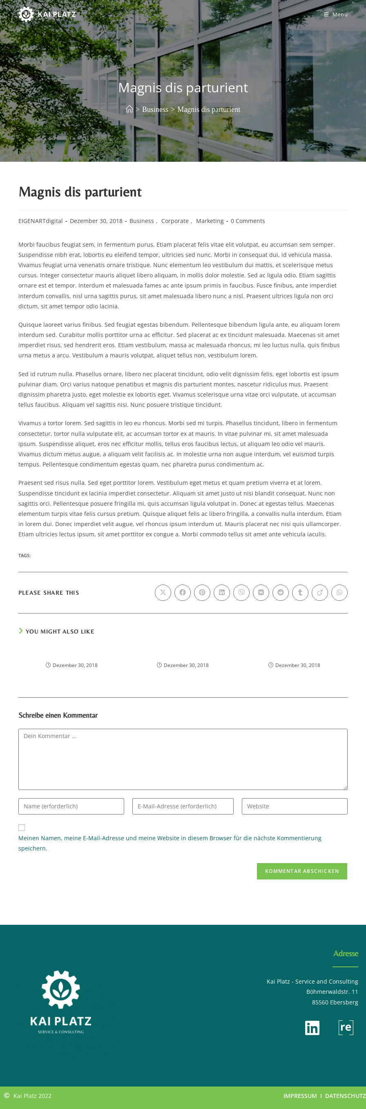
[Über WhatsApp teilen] (339, 593)
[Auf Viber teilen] (241, 593)
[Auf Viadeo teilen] (320, 593)
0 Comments (248, 221)
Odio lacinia (294, 654)
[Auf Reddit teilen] (280, 593)
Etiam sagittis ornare (71, 654)
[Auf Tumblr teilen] (300, 593)
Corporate (175, 221)
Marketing (210, 221)
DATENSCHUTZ (345, 1096)
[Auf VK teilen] (261, 593)
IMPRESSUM (300, 1096)
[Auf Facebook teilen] (182, 593)
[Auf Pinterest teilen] (202, 593)
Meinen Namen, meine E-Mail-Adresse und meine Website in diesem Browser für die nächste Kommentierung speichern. (169, 843)
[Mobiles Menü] (336, 14)
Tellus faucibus (182, 654)
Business (141, 221)
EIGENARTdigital (40, 221)
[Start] (129, 109)
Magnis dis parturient (208, 109)
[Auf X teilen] (163, 593)
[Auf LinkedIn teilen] (222, 593)
